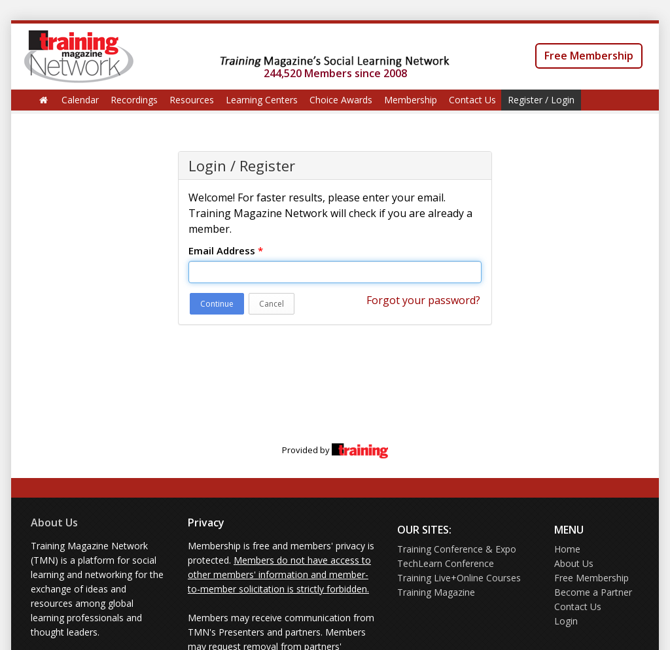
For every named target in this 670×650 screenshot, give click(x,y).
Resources (191, 100)
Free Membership (588, 55)
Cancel (271, 303)
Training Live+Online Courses (459, 578)
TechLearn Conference (445, 563)
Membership (410, 100)
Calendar (80, 100)
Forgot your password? (423, 300)
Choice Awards (340, 100)
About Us (54, 522)
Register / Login (541, 100)
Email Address (225, 250)
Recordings (134, 100)
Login (566, 621)
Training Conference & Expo (456, 549)
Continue (217, 303)
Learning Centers (262, 100)
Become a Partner (593, 592)
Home (567, 549)
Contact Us (472, 100)
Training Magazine (436, 592)
